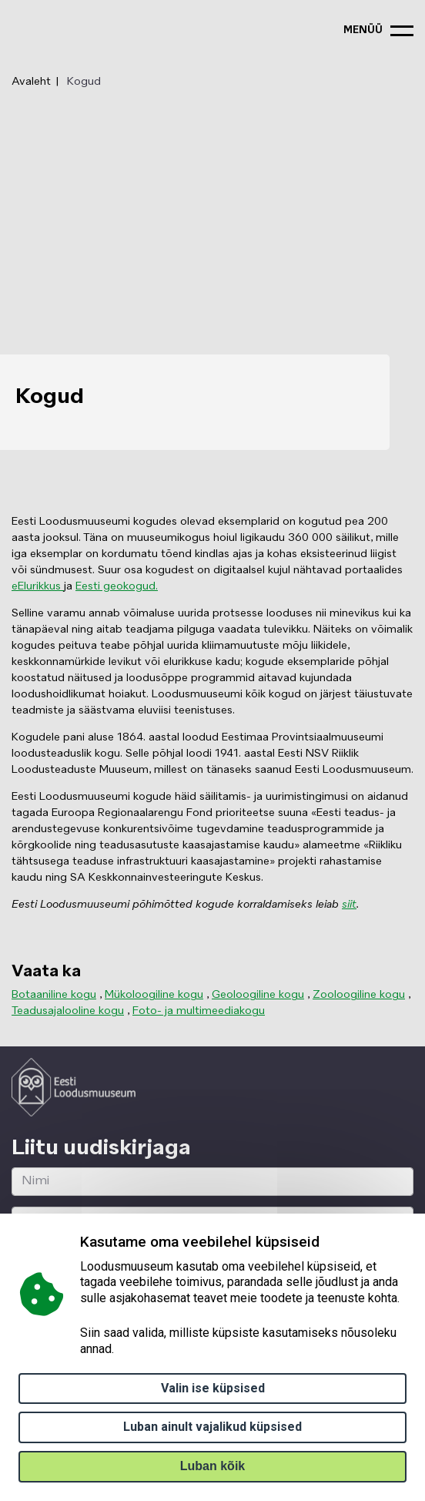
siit (349, 904)
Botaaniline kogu (54, 994)
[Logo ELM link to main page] (74, 1087)
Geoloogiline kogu (258, 994)
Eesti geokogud (115, 586)
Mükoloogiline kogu (154, 994)
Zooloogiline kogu (359, 994)
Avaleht (31, 81)
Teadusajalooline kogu (68, 1011)
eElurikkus (38, 586)
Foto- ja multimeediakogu (198, 1011)
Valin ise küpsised (213, 1388)
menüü (363, 30)
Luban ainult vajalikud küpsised (212, 1426)
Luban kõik (212, 1465)
